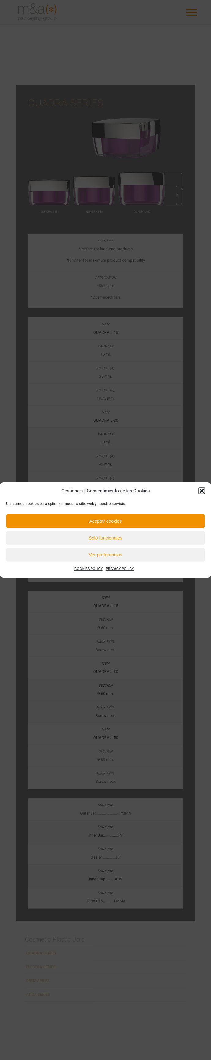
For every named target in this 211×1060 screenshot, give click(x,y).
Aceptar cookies (105, 521)
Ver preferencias (105, 554)
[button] (202, 491)
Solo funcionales (105, 537)
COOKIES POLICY (88, 569)
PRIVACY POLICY (120, 569)
